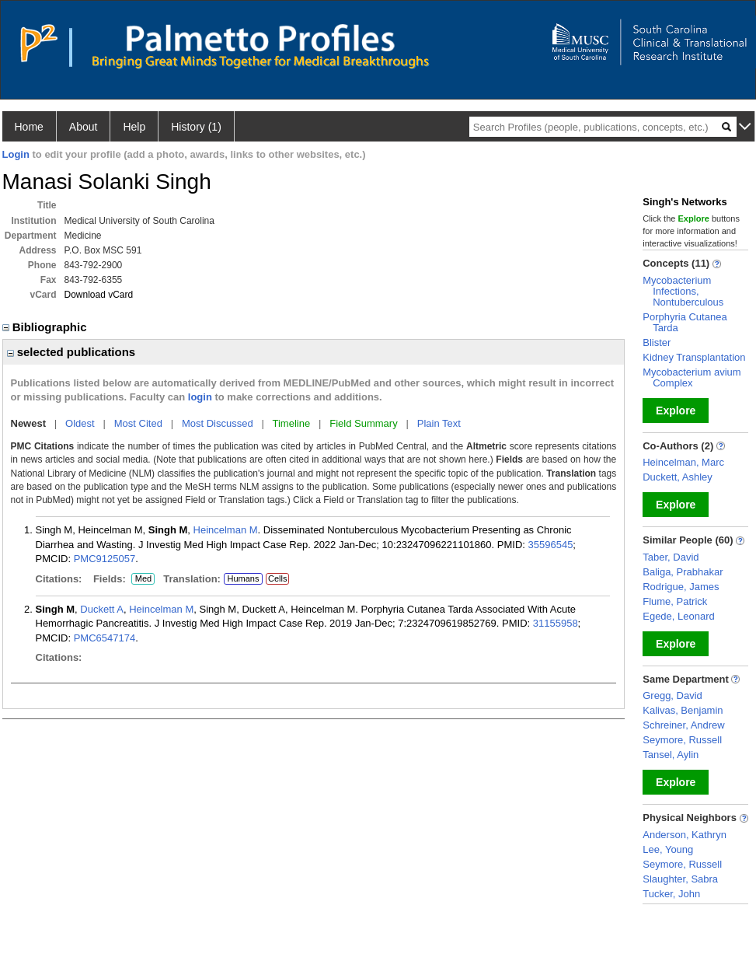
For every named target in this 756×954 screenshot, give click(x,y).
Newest (29, 423)
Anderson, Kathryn (684, 834)
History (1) (196, 127)
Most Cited (138, 423)
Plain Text (439, 423)
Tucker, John (671, 894)
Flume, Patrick (675, 601)
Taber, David (671, 557)
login (200, 397)
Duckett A (102, 609)
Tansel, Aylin (671, 754)
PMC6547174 (105, 638)
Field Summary (363, 423)
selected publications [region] (71, 351)
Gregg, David (672, 695)
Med (142, 579)
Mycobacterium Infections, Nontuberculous (683, 291)
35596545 (550, 544)
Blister (657, 342)
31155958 (555, 623)
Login (16, 154)
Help (134, 127)
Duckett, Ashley (677, 477)
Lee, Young (668, 849)
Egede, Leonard (679, 616)
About (83, 127)
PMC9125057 (105, 558)
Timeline (292, 423)
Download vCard (99, 294)
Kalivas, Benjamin (683, 710)
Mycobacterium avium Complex (691, 377)
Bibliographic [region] (46, 327)
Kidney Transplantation (694, 357)
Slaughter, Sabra (680, 879)
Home (29, 127)
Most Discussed (217, 423)
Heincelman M (225, 530)
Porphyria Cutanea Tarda (684, 322)
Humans (243, 578)
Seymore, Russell (682, 740)
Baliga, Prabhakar (683, 572)
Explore (675, 410)
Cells (277, 578)
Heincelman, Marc (683, 462)
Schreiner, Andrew (684, 725)
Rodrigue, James (681, 586)
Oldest (80, 423)
